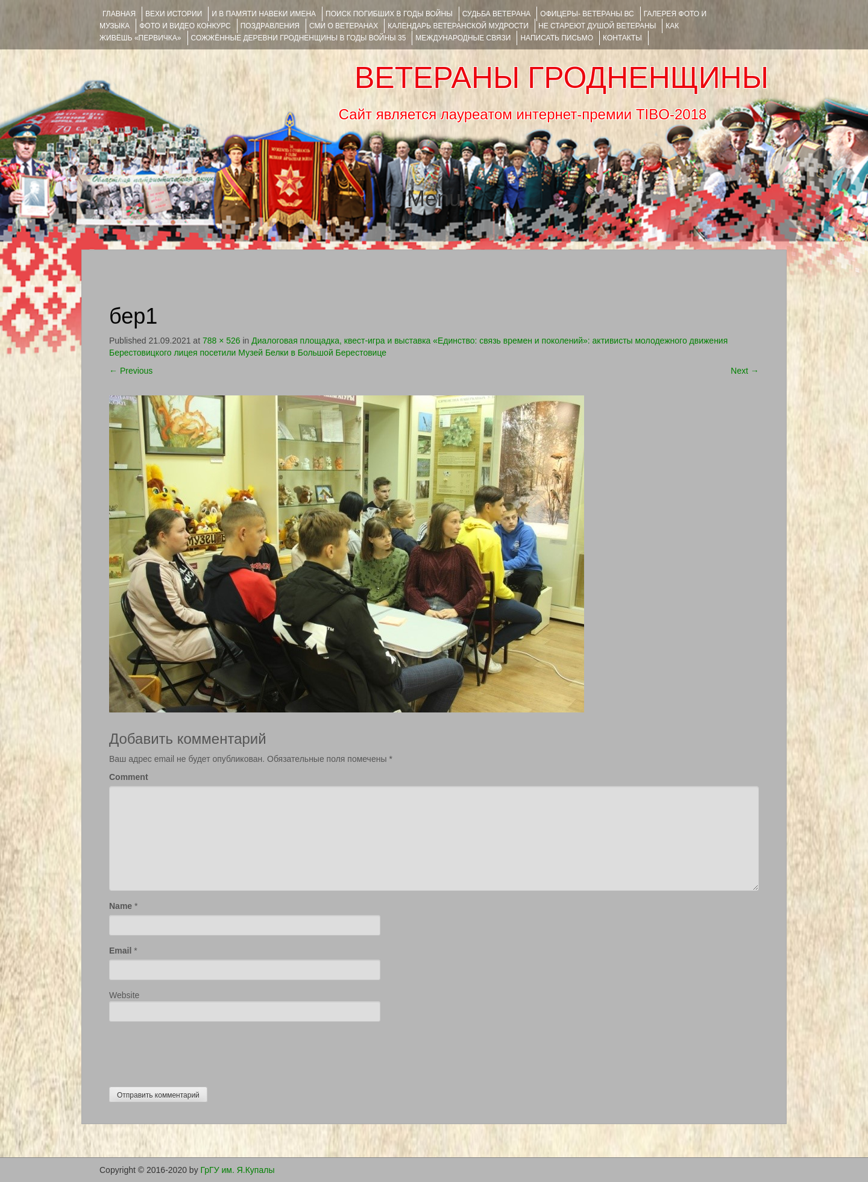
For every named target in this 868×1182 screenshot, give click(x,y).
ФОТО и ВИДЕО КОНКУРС (184, 26)
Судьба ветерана (496, 14)
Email (120, 950)
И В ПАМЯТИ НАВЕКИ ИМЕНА (264, 14)
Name (120, 906)
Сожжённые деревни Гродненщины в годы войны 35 (298, 38)
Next (745, 371)
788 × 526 (222, 340)
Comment (128, 777)
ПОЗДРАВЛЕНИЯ (270, 26)
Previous (131, 371)
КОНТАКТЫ (622, 38)
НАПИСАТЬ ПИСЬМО (556, 38)
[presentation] (200, 1051)
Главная (119, 14)
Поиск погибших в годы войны (389, 14)
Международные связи (463, 38)
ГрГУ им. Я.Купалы (238, 1170)
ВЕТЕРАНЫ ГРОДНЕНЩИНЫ (561, 77)
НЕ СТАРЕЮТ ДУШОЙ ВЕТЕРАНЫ (597, 26)
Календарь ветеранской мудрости (458, 26)
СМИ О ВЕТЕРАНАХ (343, 26)
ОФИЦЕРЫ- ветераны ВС (587, 14)
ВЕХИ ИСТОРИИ (173, 14)
